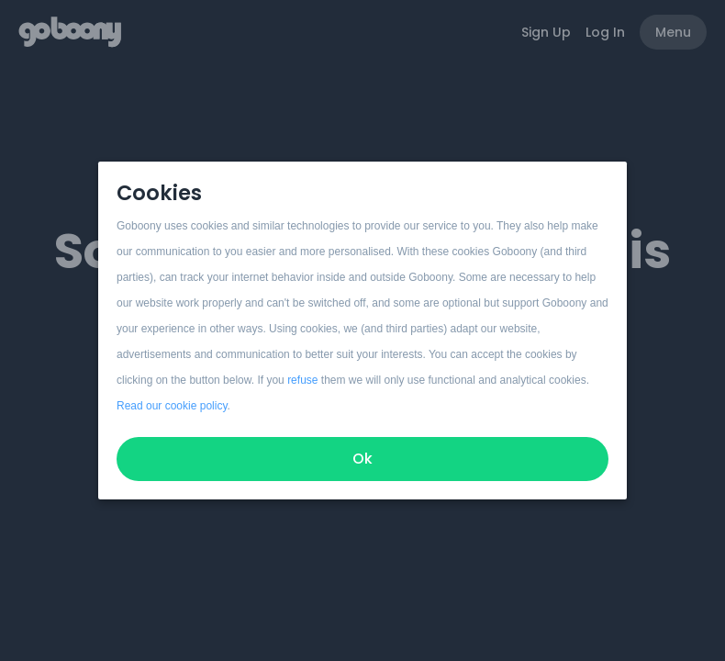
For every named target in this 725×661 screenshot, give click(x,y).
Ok (362, 458)
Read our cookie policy (172, 405)
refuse (302, 380)
